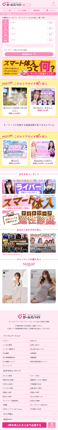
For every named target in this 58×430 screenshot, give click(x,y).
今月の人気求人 (8, 384)
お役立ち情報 (34, 400)
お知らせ (33, 341)
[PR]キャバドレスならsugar (12, 409)
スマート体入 (7, 10)
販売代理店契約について (38, 361)
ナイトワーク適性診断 (10, 400)
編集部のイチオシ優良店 (38, 380)
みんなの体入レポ (36, 396)
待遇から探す (34, 392)
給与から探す (7, 396)
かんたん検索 (21, 10)
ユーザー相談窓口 (9, 349)
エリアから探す (8, 388)
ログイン (6, 341)
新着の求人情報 (8, 380)
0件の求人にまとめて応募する (24, 425)
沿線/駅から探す (36, 388)
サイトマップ (7, 366)
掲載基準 (33, 357)
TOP (3, 14)
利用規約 (33, 353)
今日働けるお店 (35, 409)
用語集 (5, 405)
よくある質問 (7, 345)
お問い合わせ (34, 345)
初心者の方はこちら (37, 349)
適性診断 (36, 10)
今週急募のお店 (35, 384)
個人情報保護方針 (9, 357)
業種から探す (7, 392)
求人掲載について (9, 361)
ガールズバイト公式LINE (38, 405)
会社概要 (6, 353)
